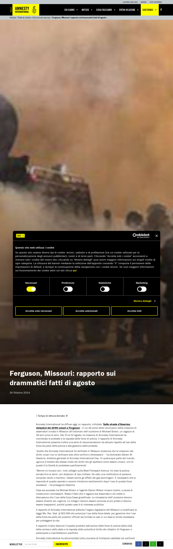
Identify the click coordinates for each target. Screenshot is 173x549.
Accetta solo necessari (38, 310)
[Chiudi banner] (156, 236)
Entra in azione (129, 9)
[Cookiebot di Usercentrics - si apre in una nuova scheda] (135, 235)
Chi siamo (71, 9)
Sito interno (156, 2)
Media (143, 2)
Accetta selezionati (86, 310)
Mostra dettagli (142, 301)
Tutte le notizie (24, 17)
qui (75, 270)
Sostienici (149, 9)
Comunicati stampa (41, 17)
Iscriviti (62, 544)
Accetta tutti (134, 310)
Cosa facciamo (106, 9)
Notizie (87, 9)
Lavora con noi (130, 2)
